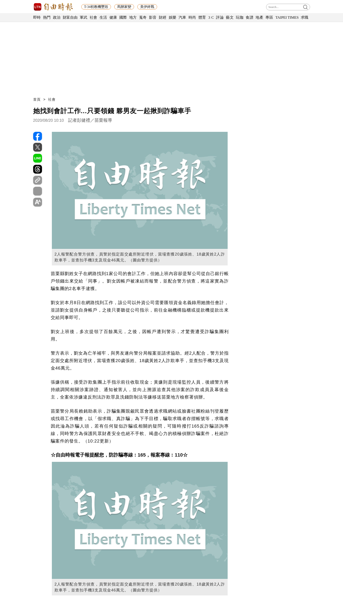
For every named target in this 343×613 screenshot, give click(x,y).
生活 (103, 17)
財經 (163, 17)
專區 (269, 17)
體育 (202, 17)
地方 (133, 17)
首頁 (37, 99)
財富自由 (70, 17)
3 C (211, 17)
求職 (305, 17)
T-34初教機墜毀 (96, 7)
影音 (153, 17)
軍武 (83, 17)
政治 (57, 17)
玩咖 (239, 17)
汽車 (182, 17)
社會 (93, 17)
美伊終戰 (147, 7)
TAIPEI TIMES (286, 17)
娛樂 (172, 17)
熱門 (47, 17)
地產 (259, 17)
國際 (123, 17)
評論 (220, 17)
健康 (113, 17)
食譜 (249, 17)
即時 (37, 17)
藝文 (230, 17)
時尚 (192, 17)
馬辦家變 (124, 7)
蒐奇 (143, 17)
